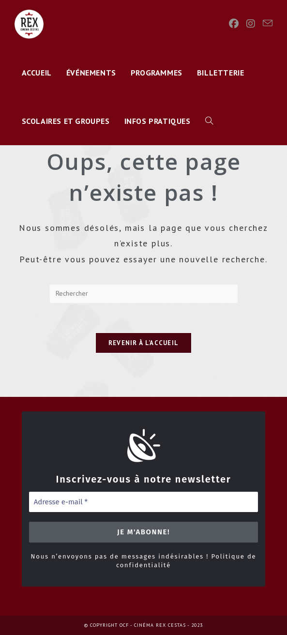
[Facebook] (233, 24)
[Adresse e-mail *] (143, 502)
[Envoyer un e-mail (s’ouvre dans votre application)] (267, 23)
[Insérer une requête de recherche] (143, 293)
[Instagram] (250, 24)
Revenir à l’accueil (143, 343)
